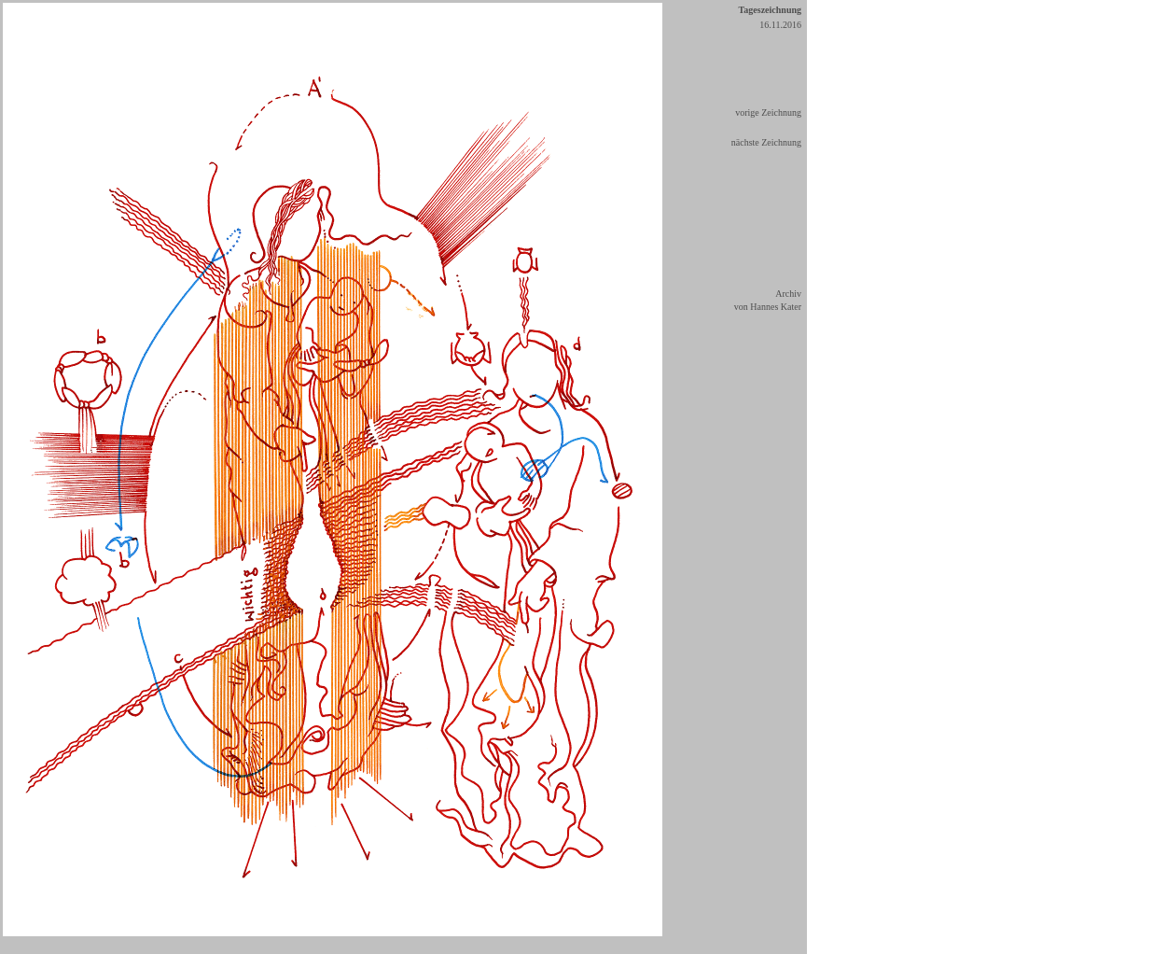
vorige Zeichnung (768, 112)
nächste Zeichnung (766, 142)
